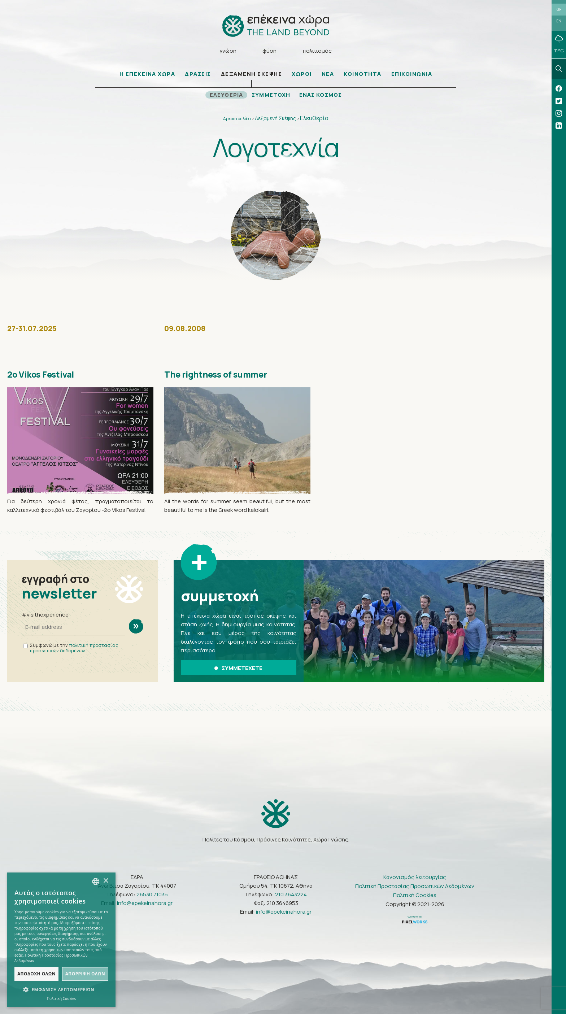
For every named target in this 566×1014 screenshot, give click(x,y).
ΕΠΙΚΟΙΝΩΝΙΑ (411, 75)
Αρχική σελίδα (237, 120)
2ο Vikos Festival (44, 375)
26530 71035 (152, 894)
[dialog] (61, 939)
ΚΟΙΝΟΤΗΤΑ (363, 75)
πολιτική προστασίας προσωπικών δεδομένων (74, 649)
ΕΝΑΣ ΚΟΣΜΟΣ (322, 96)
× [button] (105, 881)
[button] (61, 989)
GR (559, 9)
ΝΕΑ (328, 75)
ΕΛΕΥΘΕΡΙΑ (225, 96)
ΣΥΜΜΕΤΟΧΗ (271, 96)
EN (558, 22)
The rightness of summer (220, 375)
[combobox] (95, 881)
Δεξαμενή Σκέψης (275, 119)
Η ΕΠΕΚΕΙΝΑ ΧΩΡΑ (147, 75)
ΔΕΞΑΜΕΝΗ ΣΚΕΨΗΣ (251, 75)
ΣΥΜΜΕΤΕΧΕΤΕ (238, 668)
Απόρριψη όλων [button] (85, 974)
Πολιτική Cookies (414, 894)
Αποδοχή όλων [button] (36, 974)
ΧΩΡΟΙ (302, 75)
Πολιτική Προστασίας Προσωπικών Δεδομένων (414, 885)
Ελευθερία (314, 119)
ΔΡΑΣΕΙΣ (198, 75)
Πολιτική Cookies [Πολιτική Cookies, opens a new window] (61, 998)
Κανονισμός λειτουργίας (414, 876)
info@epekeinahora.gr (145, 902)
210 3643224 (291, 894)
